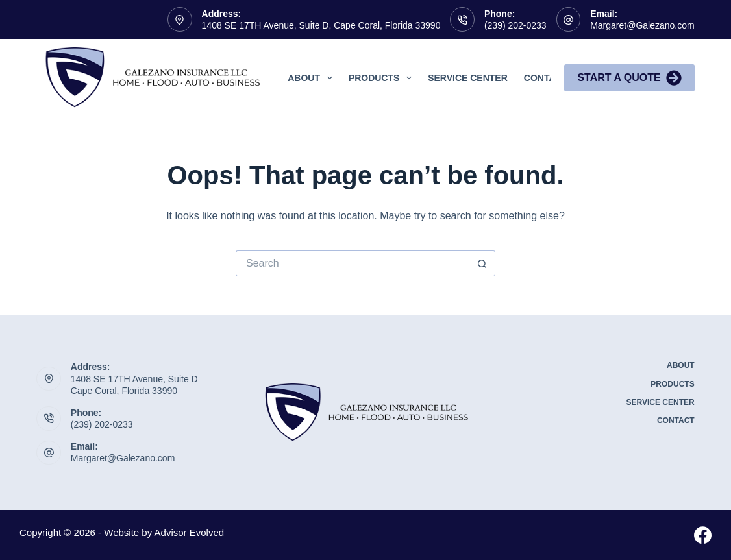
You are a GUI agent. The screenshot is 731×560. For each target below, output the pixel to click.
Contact (545, 78)
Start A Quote (629, 78)
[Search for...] (352, 263)
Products (383, 78)
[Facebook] (703, 535)
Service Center (468, 78)
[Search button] (482, 263)
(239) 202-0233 (515, 25)
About (313, 78)
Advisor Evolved (190, 532)
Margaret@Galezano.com (642, 25)
